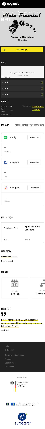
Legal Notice (10, 363)
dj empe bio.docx (38, 106)
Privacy (8, 359)
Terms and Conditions (14, 355)
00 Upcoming (6, 256)
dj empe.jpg (36, 109)
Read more (5, 330)
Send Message (22, 50)
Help (7, 346)
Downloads (9, 367)
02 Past (15, 256)
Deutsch (10, 350)
